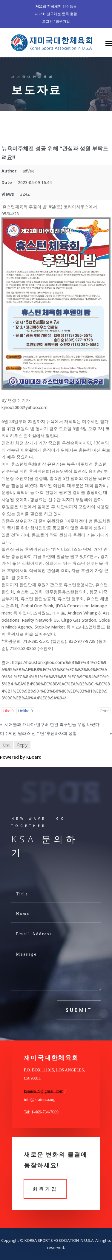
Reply (22, 745)
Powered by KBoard (21, 757)
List (6, 745)
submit (79, 1010)
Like (8, 710)
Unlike (25, 710)
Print (104, 710)
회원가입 (45, 1189)
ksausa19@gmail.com (44, 1091)
